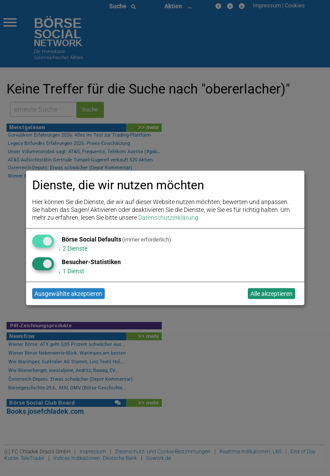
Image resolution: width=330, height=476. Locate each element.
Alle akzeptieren (271, 293)
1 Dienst (71, 271)
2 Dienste (72, 248)
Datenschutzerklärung (168, 218)
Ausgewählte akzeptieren (68, 293)
